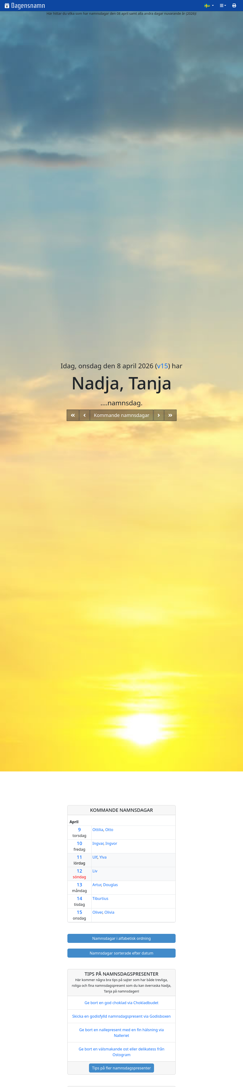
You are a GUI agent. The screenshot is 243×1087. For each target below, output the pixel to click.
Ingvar (98, 843)
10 (79, 843)
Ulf (95, 857)
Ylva (103, 857)
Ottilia (98, 829)
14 (79, 898)
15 (79, 912)
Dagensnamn (28, 5)
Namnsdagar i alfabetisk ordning (121, 938)
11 (79, 857)
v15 (162, 365)
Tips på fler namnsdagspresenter (121, 1068)
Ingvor (111, 843)
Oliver (98, 912)
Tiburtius (100, 898)
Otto (109, 829)
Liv (95, 871)
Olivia (109, 912)
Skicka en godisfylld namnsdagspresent (121, 1016)
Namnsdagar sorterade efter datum (122, 953)
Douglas (110, 884)
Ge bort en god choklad (121, 1002)
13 (79, 884)
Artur (97, 884)
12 (79, 871)
